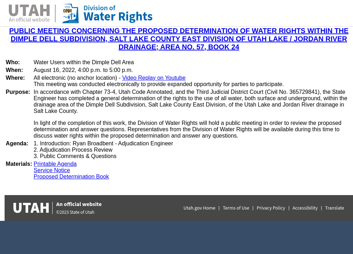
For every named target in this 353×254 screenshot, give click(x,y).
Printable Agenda (55, 164)
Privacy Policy (271, 208)
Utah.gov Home (200, 208)
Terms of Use (236, 208)
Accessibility (305, 208)
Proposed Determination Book (71, 177)
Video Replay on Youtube (153, 78)
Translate (334, 208)
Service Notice (52, 170)
